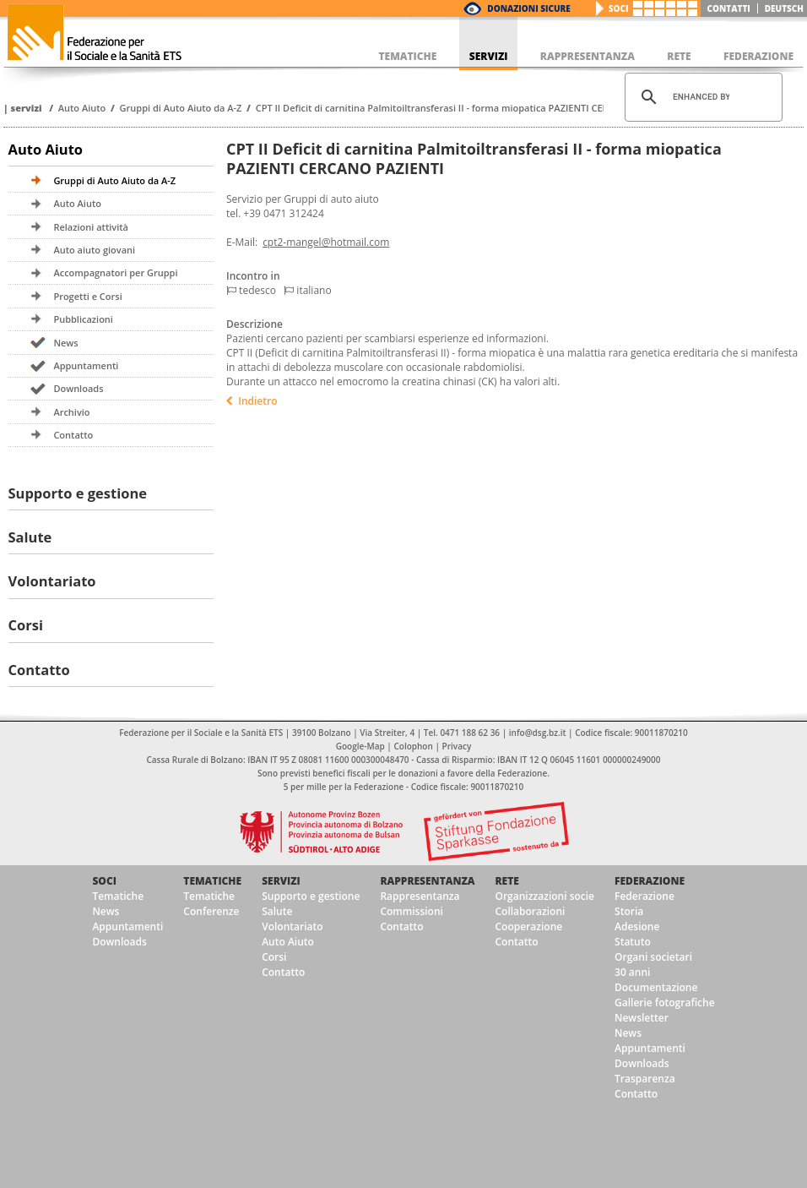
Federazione (650, 881)
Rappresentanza (427, 881)
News (65, 342)
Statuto (633, 942)
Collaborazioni (530, 911)
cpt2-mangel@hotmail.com (326, 242)
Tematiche (118, 896)
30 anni (632, 972)
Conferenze (211, 911)
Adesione (637, 926)
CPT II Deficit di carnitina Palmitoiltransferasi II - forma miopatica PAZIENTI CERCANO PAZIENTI (467, 107)
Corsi (25, 625)
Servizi (25, 107)
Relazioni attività (90, 227)
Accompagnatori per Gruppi (115, 272)
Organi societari (653, 957)
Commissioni (411, 911)
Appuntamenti (85, 365)
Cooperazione (528, 926)
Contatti (728, 8)
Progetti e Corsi (87, 296)
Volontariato (52, 581)
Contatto (73, 434)
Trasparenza (645, 1078)
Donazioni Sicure (528, 8)
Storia (629, 911)
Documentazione (656, 987)
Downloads (78, 388)
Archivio (71, 412)
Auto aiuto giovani (94, 249)
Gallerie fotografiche (665, 1002)
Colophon (412, 746)
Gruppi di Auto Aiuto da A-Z (181, 107)
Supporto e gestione (78, 493)
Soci (619, 8)
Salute (30, 537)
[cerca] (701, 97)
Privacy (457, 746)
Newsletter (642, 1018)
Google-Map (360, 746)
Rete (506, 881)
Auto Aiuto (82, 107)
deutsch (784, 8)
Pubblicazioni (83, 319)
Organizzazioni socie (544, 896)
